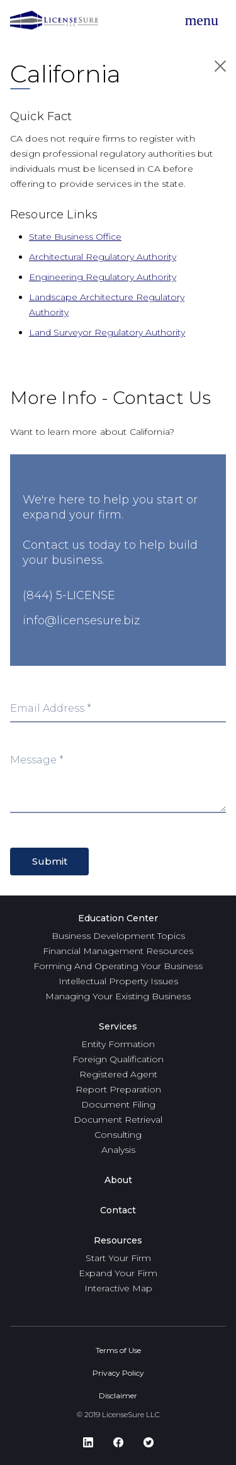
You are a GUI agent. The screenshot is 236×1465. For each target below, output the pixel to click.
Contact (118, 1210)
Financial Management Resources (118, 951)
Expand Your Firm (118, 1273)
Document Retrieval (118, 1119)
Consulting (118, 1134)
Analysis (118, 1149)
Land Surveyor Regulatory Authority (107, 332)
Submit (49, 861)
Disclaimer (118, 1395)
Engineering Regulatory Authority (102, 277)
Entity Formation (118, 1044)
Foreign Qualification (118, 1059)
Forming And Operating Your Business (118, 966)
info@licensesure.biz (81, 620)
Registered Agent (118, 1074)
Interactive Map (118, 1288)
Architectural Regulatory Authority (102, 256)
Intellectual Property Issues (118, 981)
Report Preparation (118, 1089)
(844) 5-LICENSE (69, 595)
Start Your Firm (118, 1258)
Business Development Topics (118, 935)
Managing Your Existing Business (118, 996)
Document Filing (118, 1104)
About (118, 1180)
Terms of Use (118, 1350)
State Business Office (75, 236)
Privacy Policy (118, 1373)
